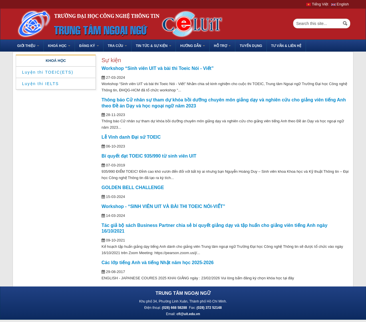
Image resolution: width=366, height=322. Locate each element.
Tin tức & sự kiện (153, 46)
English (340, 4)
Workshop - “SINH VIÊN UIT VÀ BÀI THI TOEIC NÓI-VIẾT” (163, 206)
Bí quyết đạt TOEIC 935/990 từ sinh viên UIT (149, 156)
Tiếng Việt (317, 4)
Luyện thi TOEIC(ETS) (47, 72)
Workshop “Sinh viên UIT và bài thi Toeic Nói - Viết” (158, 68)
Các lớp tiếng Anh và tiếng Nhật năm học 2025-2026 (158, 262)
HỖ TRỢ (222, 46)
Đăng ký (89, 46)
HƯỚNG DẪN (192, 46)
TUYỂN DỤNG (251, 46)
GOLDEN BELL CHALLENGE (133, 187)
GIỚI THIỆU (28, 46)
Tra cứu (117, 46)
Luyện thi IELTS (40, 83)
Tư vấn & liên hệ (286, 46)
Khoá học (59, 46)
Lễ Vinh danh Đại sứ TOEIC (131, 137)
